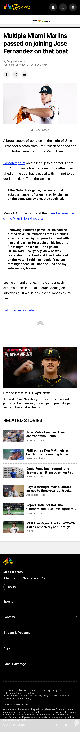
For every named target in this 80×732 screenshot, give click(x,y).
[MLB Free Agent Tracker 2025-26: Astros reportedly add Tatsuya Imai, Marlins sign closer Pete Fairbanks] (13, 527)
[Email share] (24, 74)
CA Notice (9, 698)
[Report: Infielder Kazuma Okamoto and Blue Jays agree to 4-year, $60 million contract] (13, 509)
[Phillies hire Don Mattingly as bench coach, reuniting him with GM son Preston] (13, 454)
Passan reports (14, 163)
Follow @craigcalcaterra (20, 310)
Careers (33, 690)
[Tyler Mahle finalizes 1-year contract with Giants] (13, 436)
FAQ (62, 690)
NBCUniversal (23, 704)
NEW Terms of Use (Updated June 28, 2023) (26, 695)
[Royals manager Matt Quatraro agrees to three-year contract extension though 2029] (13, 490)
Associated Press (35, 440)
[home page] (17, 7)
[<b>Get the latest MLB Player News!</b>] (40, 367)
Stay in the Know (13, 571)
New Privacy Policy (59, 695)
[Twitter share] (15, 74)
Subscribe (11, 587)
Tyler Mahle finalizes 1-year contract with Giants (46, 434)
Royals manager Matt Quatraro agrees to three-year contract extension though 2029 (48, 488)
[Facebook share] (6, 74)
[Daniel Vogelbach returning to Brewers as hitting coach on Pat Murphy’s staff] (13, 472)
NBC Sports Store (12, 693)
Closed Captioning (48, 690)
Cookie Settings (25, 698)
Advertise (22, 690)
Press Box (29, 693)
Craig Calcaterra (16, 61)
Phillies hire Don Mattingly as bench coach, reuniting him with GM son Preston (49, 452)
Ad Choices (9, 690)
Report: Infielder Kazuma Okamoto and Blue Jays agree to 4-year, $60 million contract (50, 507)
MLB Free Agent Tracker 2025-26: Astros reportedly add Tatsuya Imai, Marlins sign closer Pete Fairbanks (51, 525)
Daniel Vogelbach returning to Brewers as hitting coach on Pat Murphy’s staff (49, 470)
